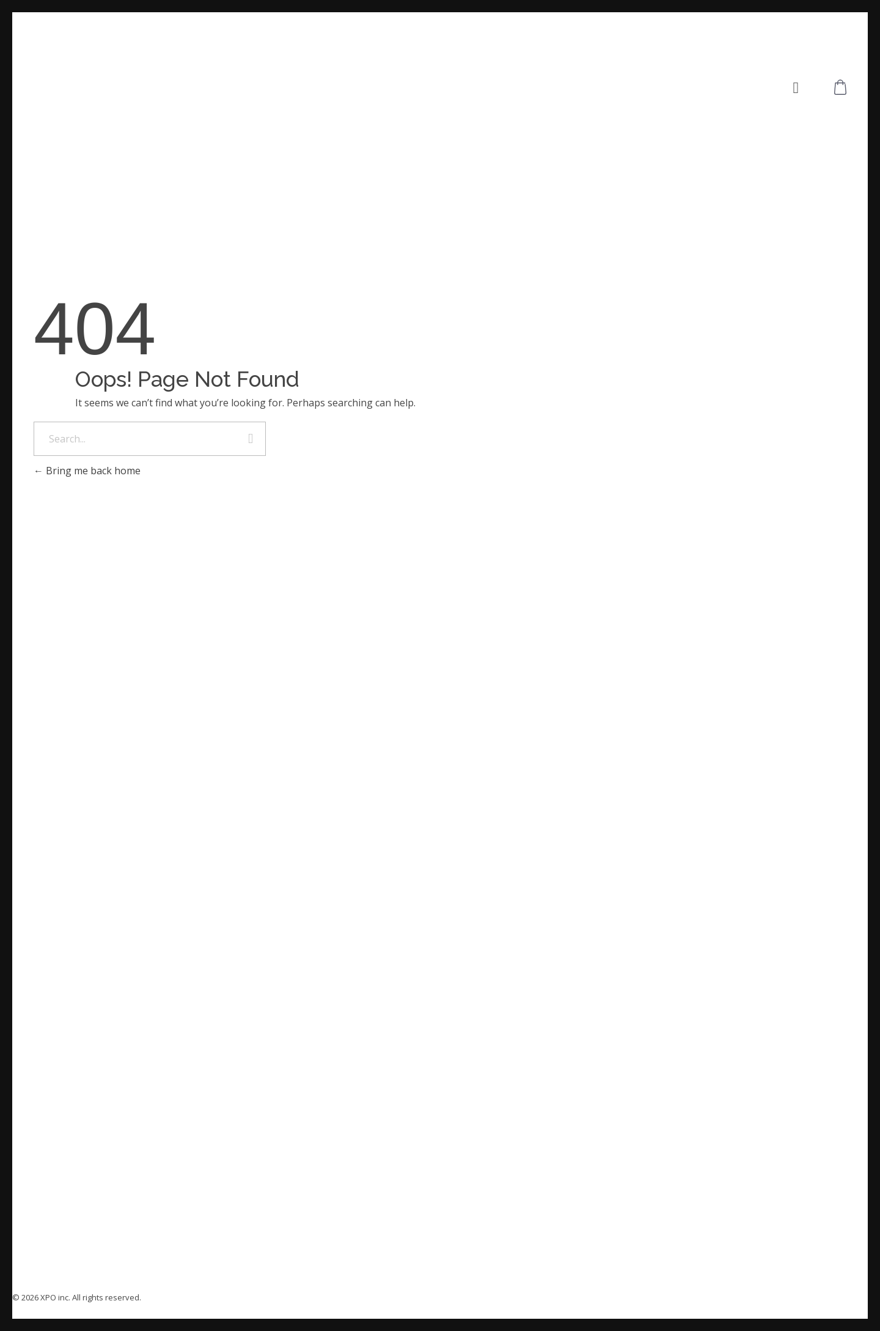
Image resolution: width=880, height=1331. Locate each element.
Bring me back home (87, 470)
